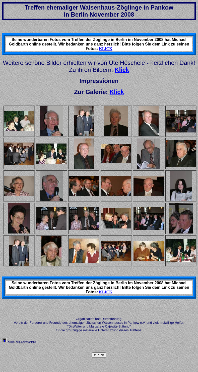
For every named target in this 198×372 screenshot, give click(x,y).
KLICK (105, 48)
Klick (122, 69)
